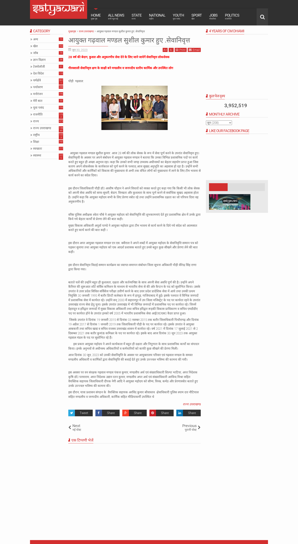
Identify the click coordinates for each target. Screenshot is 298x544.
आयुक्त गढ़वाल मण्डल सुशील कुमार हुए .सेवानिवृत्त (129, 40)
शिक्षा (36, 142)
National (157, 16)
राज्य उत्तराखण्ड (192, 404)
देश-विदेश (38, 73)
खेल (35, 46)
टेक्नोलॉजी (39, 67)
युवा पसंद (38, 108)
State (137, 16)
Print (181, 50)
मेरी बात (37, 101)
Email (194, 50)
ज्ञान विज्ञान (39, 60)
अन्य (35, 39)
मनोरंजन (38, 94)
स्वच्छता (37, 148)
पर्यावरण (38, 87)
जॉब (35, 53)
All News (116, 16)
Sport (196, 16)
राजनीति (38, 114)
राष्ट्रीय (36, 135)
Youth (178, 16)
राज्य (36, 121)
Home (96, 16)
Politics (232, 16)
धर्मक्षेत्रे (37, 80)
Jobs (213, 16)
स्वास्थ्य (37, 155)
